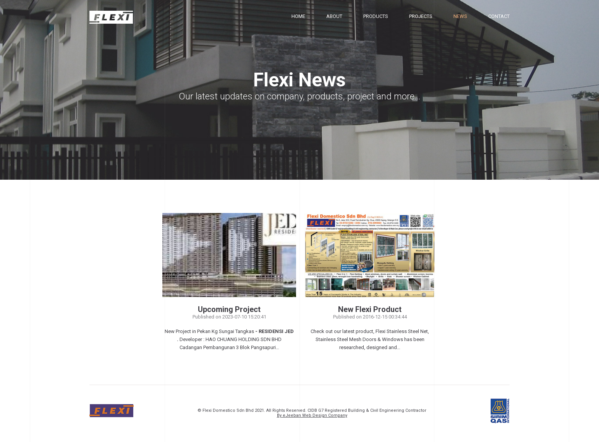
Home (298, 16)
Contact (499, 16)
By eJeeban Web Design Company (312, 415)
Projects (420, 16)
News (460, 16)
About (334, 16)
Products (375, 16)
